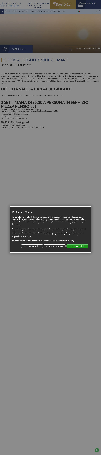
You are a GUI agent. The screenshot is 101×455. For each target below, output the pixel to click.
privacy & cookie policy (67, 241)
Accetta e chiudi (77, 246)
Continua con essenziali (55, 246)
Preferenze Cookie (32, 246)
